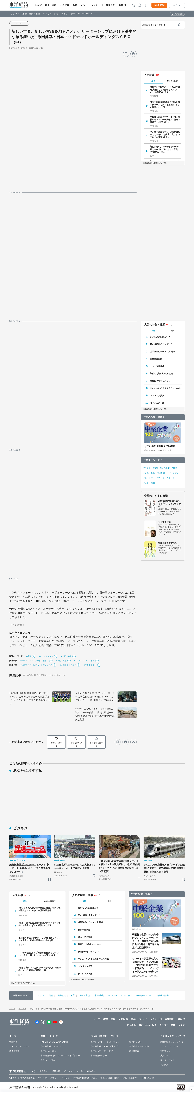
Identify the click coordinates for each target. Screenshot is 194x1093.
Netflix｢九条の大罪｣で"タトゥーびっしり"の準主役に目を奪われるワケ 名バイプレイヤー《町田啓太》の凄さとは (95, 696)
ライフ (64, 14)
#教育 (174, 468)
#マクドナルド (90, 665)
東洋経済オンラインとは (153, 25)
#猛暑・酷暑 (149, 483)
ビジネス (15, 14)
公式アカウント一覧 (73, 1071)
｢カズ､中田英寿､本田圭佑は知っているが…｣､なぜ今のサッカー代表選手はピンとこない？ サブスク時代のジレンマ (29, 698)
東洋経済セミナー (99, 1055)
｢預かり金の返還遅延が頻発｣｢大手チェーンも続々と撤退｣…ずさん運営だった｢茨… (165, 104)
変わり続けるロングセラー (162, 344)
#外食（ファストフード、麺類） (34, 661)
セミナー (95, 5)
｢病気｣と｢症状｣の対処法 (161, 373)
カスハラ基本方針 (130, 1078)
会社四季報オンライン (51, 1046)
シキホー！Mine (48, 1060)
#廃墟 (155, 468)
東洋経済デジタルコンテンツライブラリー (60, 1055)
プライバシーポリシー (48, 1078)
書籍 (121, 5)
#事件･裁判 (162, 473)
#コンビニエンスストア (84, 661)
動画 (75, 5)
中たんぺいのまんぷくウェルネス (165, 388)
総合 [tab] (153, 81)
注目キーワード (152, 460)
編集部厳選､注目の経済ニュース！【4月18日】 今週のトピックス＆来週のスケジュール (29, 868)
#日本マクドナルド (68, 665)
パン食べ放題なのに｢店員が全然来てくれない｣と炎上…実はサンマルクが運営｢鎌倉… (165, 134)
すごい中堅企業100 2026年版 (159, 446)
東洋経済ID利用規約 (109, 1078)
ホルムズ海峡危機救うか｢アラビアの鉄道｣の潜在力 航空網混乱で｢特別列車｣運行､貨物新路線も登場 (164, 868)
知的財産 (65, 1078)
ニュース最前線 (157, 366)
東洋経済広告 (135, 1042)
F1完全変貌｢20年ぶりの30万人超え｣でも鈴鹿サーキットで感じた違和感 (74, 866)
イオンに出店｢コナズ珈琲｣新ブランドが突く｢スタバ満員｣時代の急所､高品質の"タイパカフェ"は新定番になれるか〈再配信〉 (119, 866)
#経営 (28, 656)
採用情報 (56, 1071)
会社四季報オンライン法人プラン (106, 1046)
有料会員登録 (159, 5)
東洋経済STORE (48, 1051)
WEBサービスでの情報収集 (22, 1078)
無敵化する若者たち (167, 543)
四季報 (109, 5)
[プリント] (133, 54)
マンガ (84, 5)
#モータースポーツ (166, 478)
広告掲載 (91, 1071)
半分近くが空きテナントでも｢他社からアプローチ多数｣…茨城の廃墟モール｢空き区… (165, 119)
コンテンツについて (169, 1046)
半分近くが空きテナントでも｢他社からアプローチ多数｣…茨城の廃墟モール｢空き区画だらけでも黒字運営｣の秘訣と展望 (95, 714)
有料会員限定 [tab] (172, 81)
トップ (38, 5)
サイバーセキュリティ (19, 1046)
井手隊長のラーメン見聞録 (162, 351)
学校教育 (13, 1042)
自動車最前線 (156, 359)
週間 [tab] (172, 330)
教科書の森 (134, 1051)
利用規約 (164, 1064)
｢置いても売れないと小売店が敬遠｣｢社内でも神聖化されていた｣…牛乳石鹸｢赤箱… (165, 89)
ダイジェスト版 (157, 403)
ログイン (176, 5)
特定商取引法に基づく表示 (85, 1078)
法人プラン (165, 1055)
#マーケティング (46, 656)
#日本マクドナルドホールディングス (36, 665)
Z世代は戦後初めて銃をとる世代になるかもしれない (169, 503)
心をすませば (164, 522)
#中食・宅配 (61, 661)
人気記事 (64, 5)
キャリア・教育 (50, 14)
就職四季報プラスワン (160, 381)
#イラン (147, 468)
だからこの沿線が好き (160, 337)
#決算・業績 (66, 656)
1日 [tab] (153, 330)
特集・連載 (50, 5)
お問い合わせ (148, 1078)
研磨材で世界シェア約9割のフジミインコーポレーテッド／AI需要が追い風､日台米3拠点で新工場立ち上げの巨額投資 (145, 941)
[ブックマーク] (126, 54)
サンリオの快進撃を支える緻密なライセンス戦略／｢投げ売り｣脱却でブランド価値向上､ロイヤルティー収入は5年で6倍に (145, 965)
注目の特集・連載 (153, 417)
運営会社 (43, 1071)
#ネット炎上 (149, 478)
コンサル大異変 (157, 395)
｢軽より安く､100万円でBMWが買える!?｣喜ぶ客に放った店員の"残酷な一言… (164, 149)
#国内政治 (165, 468)
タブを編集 (178, 14)
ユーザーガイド (167, 1060)
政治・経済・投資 (31, 14)
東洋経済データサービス (102, 1051)
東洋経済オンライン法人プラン (105, 1042)
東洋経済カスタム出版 (139, 1046)
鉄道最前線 (14, 1051)
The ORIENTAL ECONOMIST (54, 1042)
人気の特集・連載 (154, 324)
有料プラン (165, 1051)
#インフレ (174, 473)
